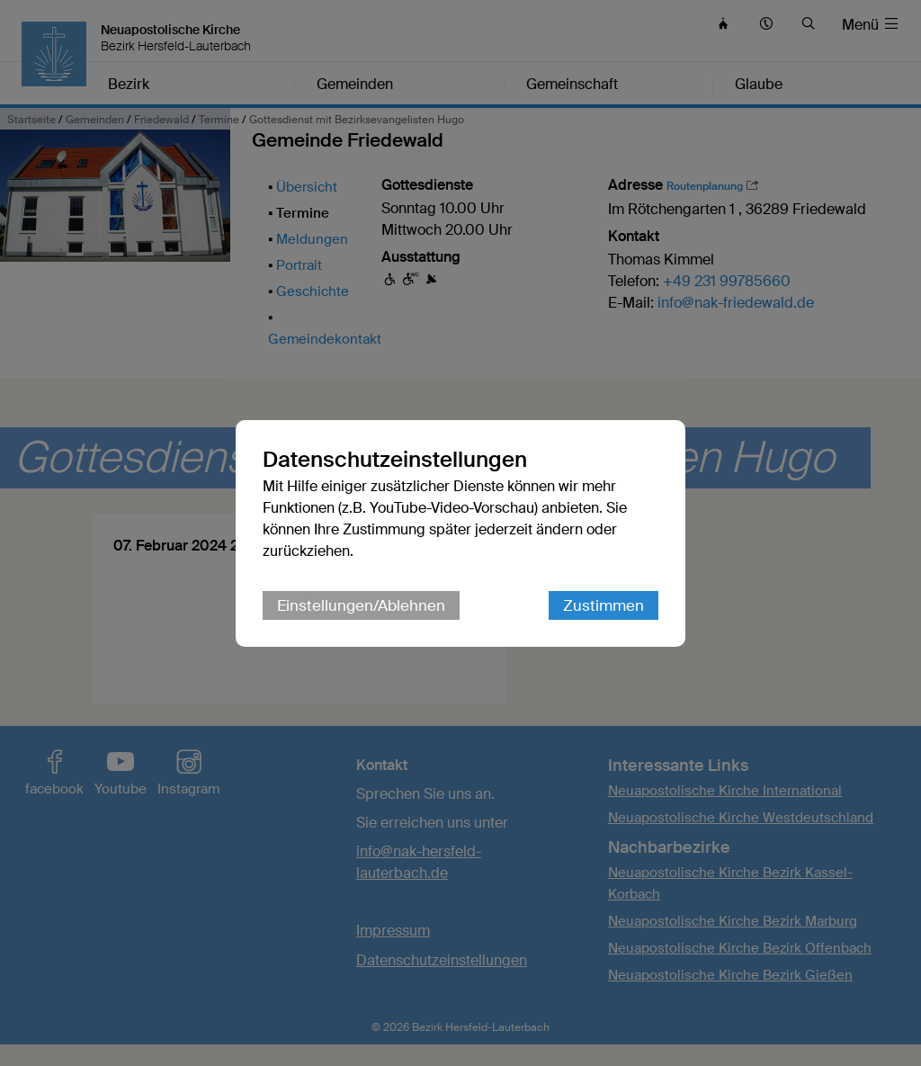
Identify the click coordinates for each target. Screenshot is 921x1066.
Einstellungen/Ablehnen (361, 605)
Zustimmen (603, 605)
